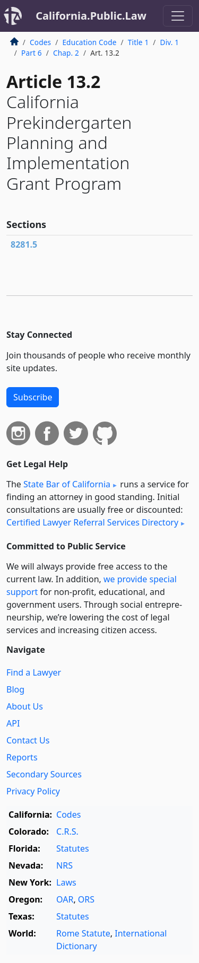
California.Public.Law (91, 15)
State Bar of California (66, 484)
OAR (64, 899)
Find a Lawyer (33, 672)
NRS (64, 865)
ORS (86, 899)
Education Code (89, 42)
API (13, 723)
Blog (15, 689)
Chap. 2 (66, 53)
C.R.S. (67, 831)
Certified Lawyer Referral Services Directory (92, 522)
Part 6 (31, 53)
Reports (22, 757)
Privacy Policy (33, 791)
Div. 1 (169, 42)
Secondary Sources (44, 774)
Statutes (72, 848)
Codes (40, 42)
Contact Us (27, 740)
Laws (66, 882)
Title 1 (138, 42)
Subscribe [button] (32, 397)
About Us (24, 706)
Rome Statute (83, 933)
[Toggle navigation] (178, 16)
